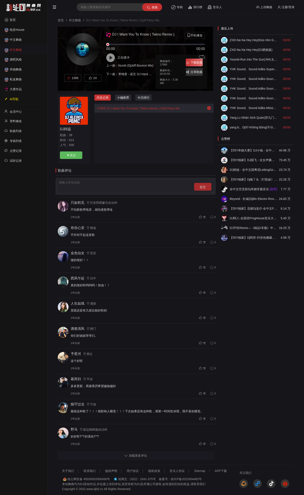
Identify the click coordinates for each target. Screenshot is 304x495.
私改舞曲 (13, 79)
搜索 (152, 7)
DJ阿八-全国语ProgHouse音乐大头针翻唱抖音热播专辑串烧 (253, 218)
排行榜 (195, 7)
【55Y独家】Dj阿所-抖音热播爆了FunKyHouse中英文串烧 (253, 237)
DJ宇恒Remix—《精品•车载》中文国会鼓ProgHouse (253, 228)
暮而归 (76, 379)
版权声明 (111, 471)
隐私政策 (154, 471)
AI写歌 (11, 99)
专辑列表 (13, 141)
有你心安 (77, 228)
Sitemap (199, 471)
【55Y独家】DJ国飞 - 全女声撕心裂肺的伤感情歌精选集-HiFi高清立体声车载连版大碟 (253, 160)
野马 (74, 429)
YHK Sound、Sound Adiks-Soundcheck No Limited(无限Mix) (253, 79)
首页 (10, 20)
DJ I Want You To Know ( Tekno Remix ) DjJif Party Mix (137, 108)
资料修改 (13, 121)
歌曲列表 (13, 131)
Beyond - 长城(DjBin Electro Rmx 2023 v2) (253, 199)
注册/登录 (286, 7)
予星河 (76, 354)
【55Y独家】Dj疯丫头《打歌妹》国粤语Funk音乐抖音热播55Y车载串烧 (253, 179)
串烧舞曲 (13, 69)
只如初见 (77, 202)
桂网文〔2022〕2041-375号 (137, 479)
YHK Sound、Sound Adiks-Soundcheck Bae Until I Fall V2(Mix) (253, 98)
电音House (14, 30)
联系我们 (90, 471)
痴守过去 (77, 404)
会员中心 (13, 111)
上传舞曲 (264, 7)
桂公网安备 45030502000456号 (88, 479)
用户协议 (133, 471)
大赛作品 (13, 89)
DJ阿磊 (65, 129)
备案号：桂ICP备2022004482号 (180, 479)
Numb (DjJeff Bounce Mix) (135, 65)
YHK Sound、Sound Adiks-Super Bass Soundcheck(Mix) (253, 69)
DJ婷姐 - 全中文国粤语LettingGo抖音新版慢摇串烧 (253, 169)
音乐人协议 (177, 471)
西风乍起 (77, 278)
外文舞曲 (13, 50)
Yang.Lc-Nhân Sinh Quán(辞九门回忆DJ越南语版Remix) (253, 117)
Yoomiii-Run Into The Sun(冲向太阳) (253, 59)
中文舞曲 (13, 39)
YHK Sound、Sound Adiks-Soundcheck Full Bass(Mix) (253, 88)
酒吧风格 (13, 59)
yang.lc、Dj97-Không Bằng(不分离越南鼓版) (253, 127)
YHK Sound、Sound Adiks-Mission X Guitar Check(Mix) (253, 108)
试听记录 (13, 160)
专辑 (177, 7)
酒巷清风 (77, 328)
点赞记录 (13, 150)
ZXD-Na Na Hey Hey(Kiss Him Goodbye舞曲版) (253, 40)
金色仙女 (77, 253)
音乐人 (214, 7)
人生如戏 (77, 303)
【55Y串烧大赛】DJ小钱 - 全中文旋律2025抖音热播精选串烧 (253, 150)
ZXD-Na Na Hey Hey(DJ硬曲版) (251, 49)
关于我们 (68, 471)
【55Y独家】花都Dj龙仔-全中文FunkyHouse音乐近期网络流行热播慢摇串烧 (253, 208)
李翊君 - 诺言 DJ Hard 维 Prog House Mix (146, 74)
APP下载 (221, 471)
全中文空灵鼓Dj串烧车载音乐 (253, 189)
